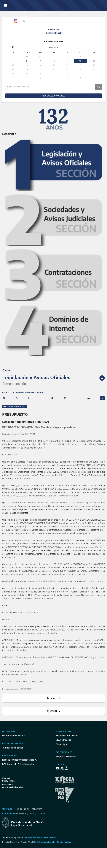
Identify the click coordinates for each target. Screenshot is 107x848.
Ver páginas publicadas (14, 406)
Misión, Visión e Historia (13, 735)
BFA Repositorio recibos (67, 735)
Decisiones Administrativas (23, 392)
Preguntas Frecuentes (66, 756)
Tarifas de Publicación (12, 747)
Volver (6, 370)
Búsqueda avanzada (53, 95)
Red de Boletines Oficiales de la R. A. (19, 759)
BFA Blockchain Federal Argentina (18, 764)
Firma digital (62, 744)
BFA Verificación (64, 739)
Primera (5, 392)
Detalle (40, 392)
